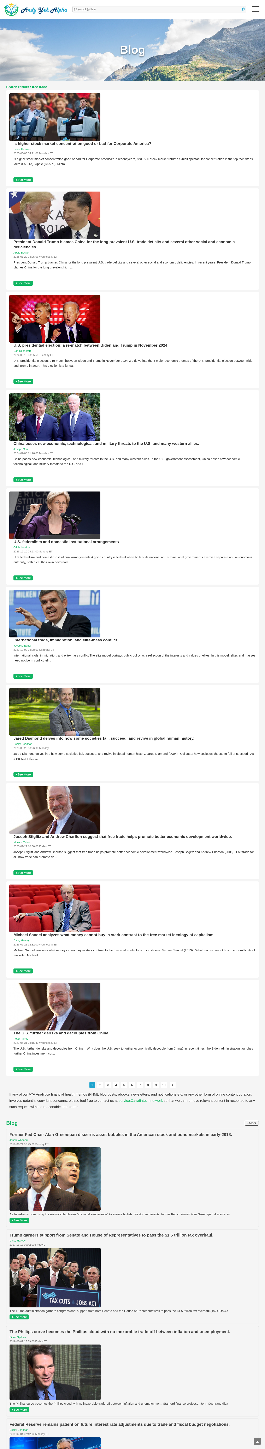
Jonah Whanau (19, 1140)
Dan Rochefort (22, 350)
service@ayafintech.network (141, 1101)
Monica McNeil (22, 842)
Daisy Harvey (21, 940)
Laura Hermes (21, 149)
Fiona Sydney (18, 1337)
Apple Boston (21, 252)
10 (164, 1085)
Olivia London (21, 547)
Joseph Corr (20, 449)
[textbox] (159, 9)
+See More (23, 179)
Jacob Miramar (22, 645)
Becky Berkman (22, 743)
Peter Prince (20, 1038)
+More (252, 1123)
